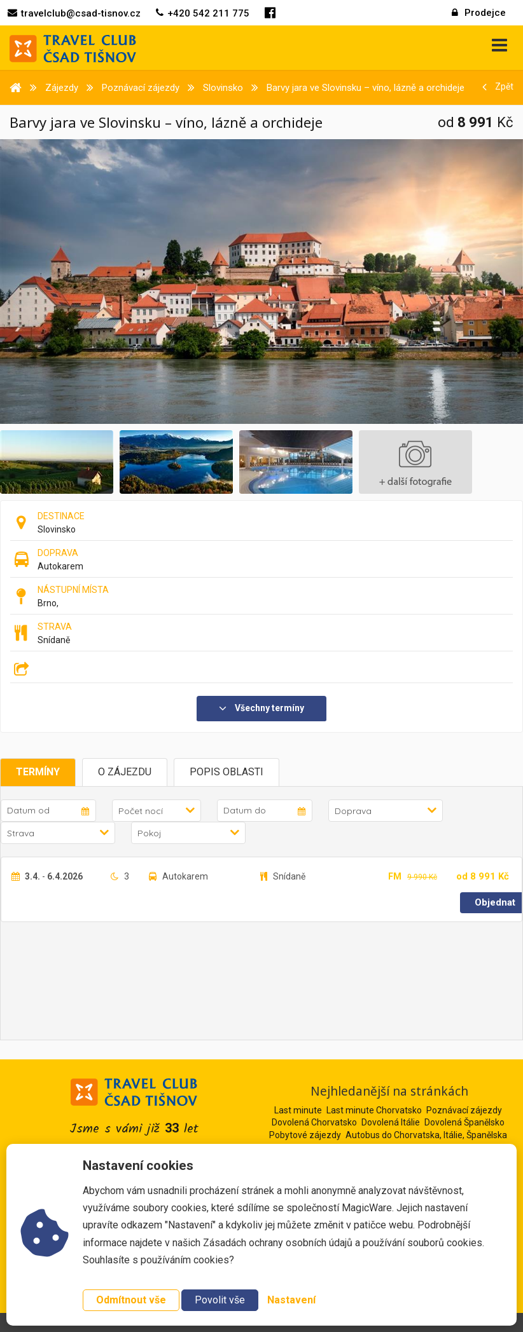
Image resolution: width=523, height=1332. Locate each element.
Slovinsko (57, 529)
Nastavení (291, 1300)
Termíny (38, 772)
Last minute (298, 1110)
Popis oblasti (226, 772)
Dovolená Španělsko (464, 1122)
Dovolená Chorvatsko (314, 1122)
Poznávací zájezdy (464, 1110)
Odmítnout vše (131, 1300)
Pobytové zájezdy (305, 1135)
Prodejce (479, 12)
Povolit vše (220, 1300)
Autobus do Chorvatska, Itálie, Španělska (426, 1135)
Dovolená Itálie (390, 1122)
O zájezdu (124, 772)
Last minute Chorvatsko (374, 1110)
